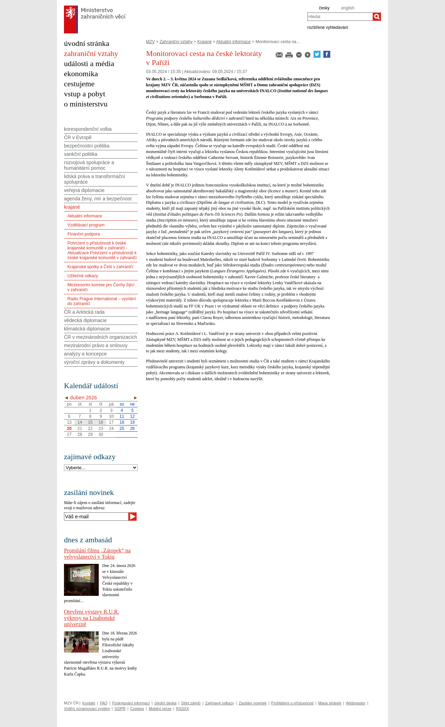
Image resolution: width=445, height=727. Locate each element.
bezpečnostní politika (87, 146)
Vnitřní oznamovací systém (87, 708)
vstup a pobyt (84, 93)
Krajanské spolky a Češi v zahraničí (100, 266)
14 (80, 422)
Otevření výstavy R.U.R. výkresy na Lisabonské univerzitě (91, 618)
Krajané (204, 41)
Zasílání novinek (253, 703)
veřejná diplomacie (84, 190)
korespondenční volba (88, 129)
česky (324, 8)
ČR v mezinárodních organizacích (100, 337)
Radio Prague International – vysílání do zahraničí (101, 301)
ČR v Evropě (77, 137)
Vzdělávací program (86, 225)
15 (90, 422)
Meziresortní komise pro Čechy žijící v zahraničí (101, 287)
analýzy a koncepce (85, 354)
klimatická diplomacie (87, 328)
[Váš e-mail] (96, 516)
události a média (89, 63)
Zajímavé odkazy (219, 703)
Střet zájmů (191, 703)
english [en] (347, 8)
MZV (150, 41)
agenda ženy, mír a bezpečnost (97, 198)
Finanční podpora (83, 234)
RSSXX (182, 708)
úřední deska (165, 703)
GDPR (120, 708)
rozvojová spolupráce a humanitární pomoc (89, 165)
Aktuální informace (233, 41)
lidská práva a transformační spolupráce (94, 179)
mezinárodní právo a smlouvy (96, 345)
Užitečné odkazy (82, 275)
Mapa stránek (329, 703)
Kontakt (88, 703)
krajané (72, 207)
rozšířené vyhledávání (327, 27)
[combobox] (340, 17)
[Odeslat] (132, 516)
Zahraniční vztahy (176, 41)
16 (100, 422)
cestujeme (79, 83)
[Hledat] (377, 17)
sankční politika (80, 154)
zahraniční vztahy (91, 53)
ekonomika (81, 73)
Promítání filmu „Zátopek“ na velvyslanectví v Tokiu (97, 554)
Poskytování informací (131, 703)
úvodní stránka (86, 43)
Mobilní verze (160, 708)
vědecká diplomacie (85, 320)
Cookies (137, 708)
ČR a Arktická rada (84, 312)
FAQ (103, 703)
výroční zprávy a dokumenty (94, 362)
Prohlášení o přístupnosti (292, 703)
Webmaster (355, 703)
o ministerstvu (85, 103)
